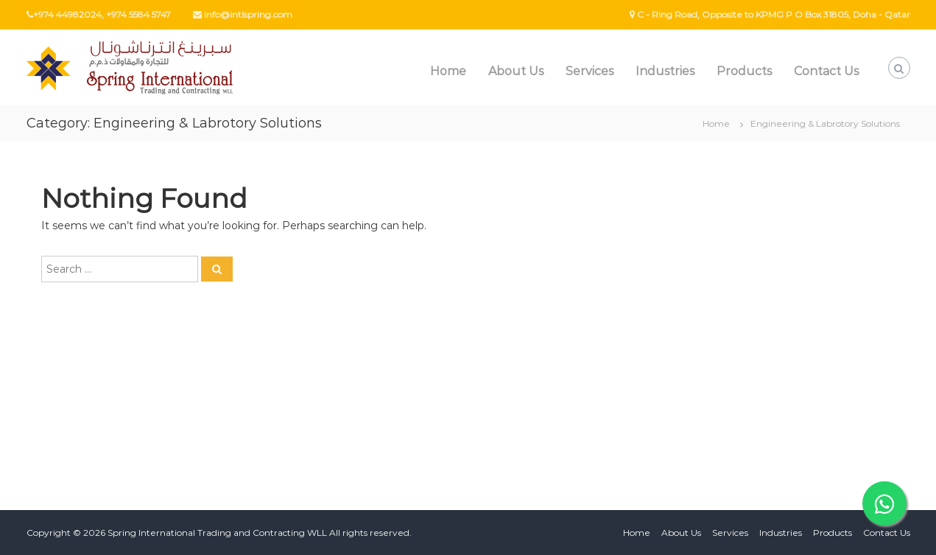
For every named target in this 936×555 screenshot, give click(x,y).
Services (589, 71)
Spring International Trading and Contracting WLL (217, 532)
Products (744, 71)
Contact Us (826, 71)
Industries (665, 71)
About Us (515, 71)
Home (448, 71)
